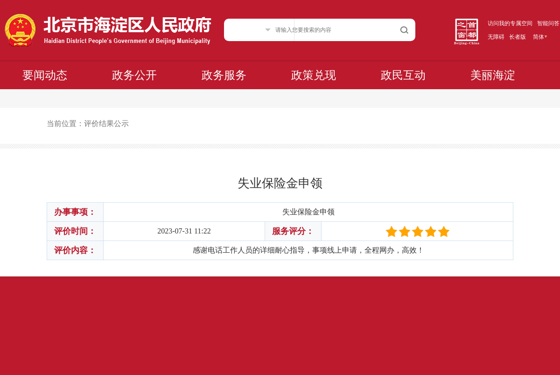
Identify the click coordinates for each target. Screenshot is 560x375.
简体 (538, 37)
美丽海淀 (492, 75)
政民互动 (403, 75)
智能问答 (548, 23)
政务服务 (224, 75)
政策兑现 (313, 75)
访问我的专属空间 (510, 23)
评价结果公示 (106, 123)
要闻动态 (44, 75)
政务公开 (134, 75)
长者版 (517, 37)
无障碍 (496, 37)
